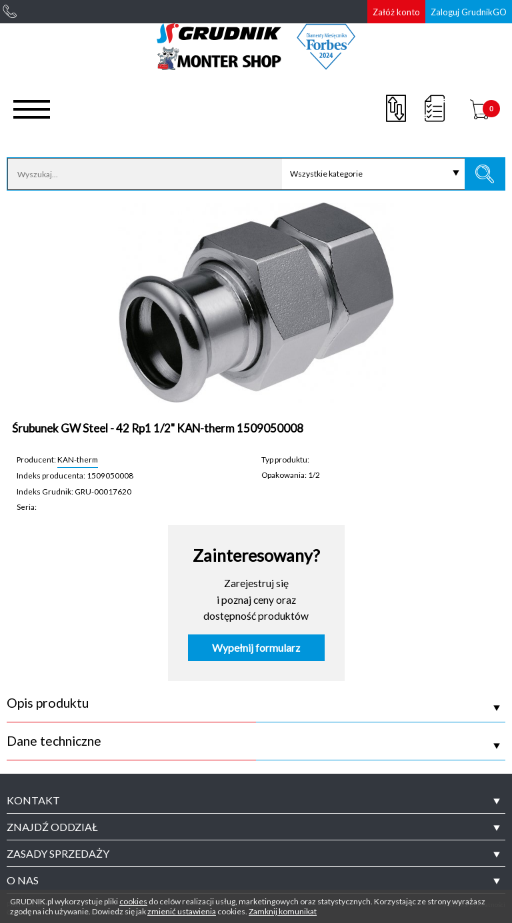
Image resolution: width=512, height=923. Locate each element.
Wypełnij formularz (256, 648)
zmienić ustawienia (181, 911)
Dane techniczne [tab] (54, 741)
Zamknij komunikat (283, 911)
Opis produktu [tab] (48, 703)
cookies (133, 901)
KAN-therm (77, 459)
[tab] (256, 800)
